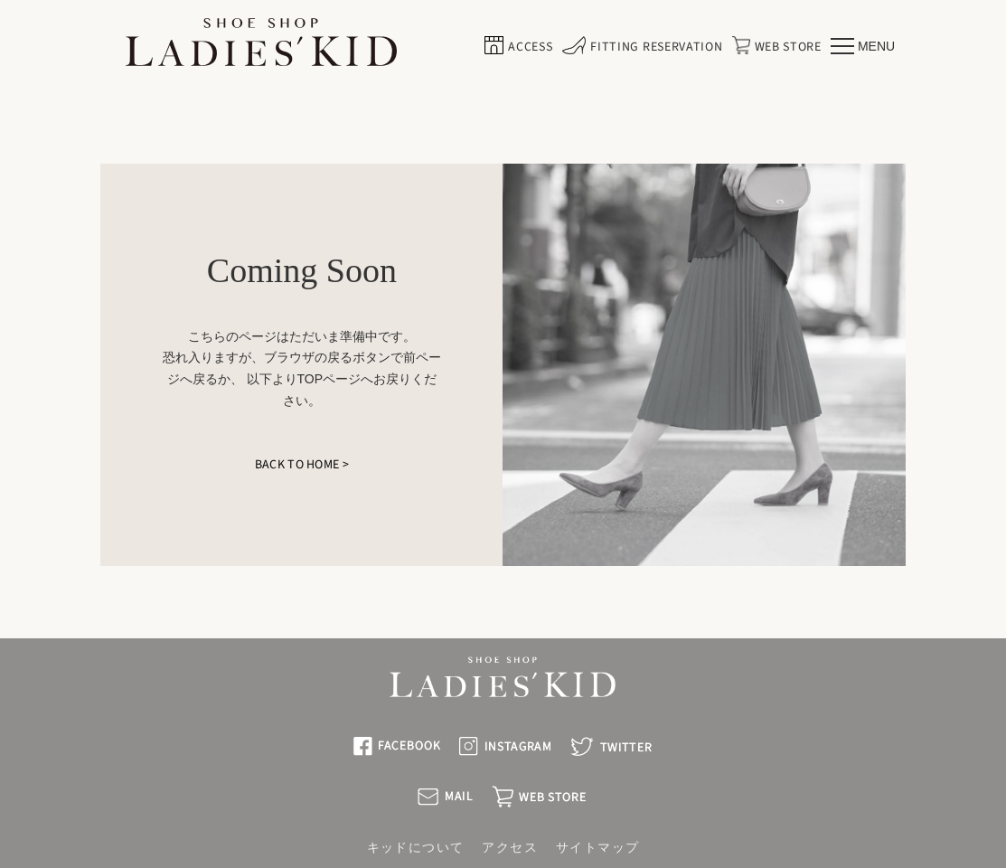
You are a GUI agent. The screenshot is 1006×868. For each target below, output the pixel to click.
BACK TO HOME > (302, 464)
